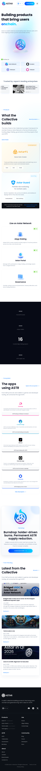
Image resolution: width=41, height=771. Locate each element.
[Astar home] (7, 3)
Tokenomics (5, 739)
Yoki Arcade (8, 726)
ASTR (3, 736)
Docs (22, 744)
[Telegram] (33, 708)
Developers (24, 741)
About (3, 752)
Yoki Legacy (8, 728)
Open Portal (29, 3)
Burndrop (4, 744)
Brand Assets (5, 757)
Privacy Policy (20, 767)
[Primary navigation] (37, 3)
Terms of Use (32, 764)
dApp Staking (24, 723)
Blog (22, 736)
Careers (4, 754)
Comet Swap (24, 726)
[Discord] (29, 708)
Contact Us (5, 760)
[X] (37, 708)
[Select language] (5, 708)
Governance (5, 741)
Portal (23, 720)
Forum (23, 739)
